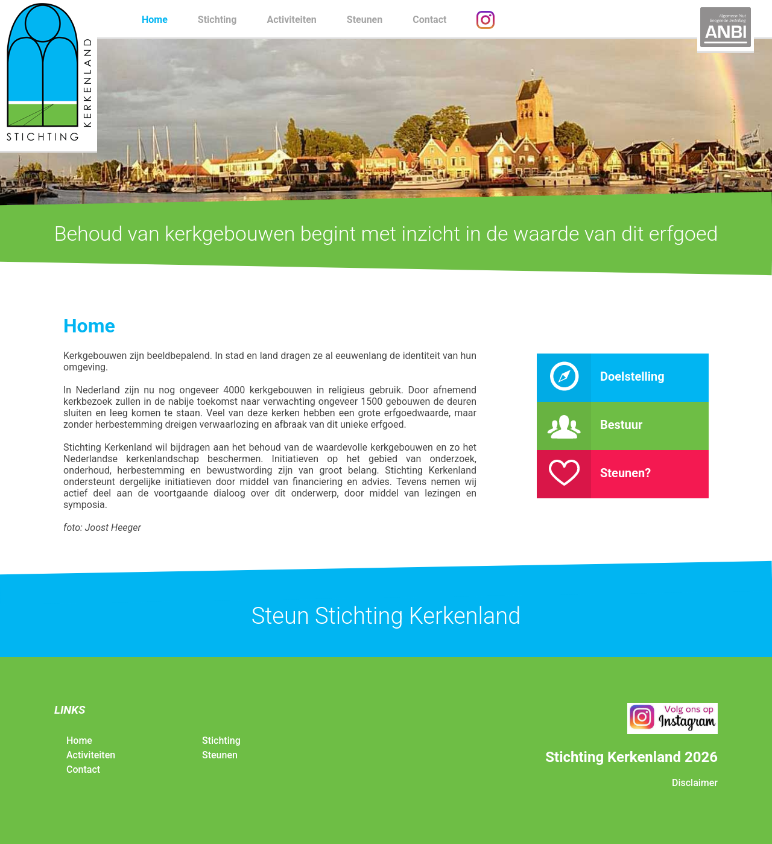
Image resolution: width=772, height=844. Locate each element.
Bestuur (589, 424)
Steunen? (594, 473)
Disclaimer (695, 782)
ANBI (725, 27)
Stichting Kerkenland (48, 75)
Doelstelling (601, 376)
